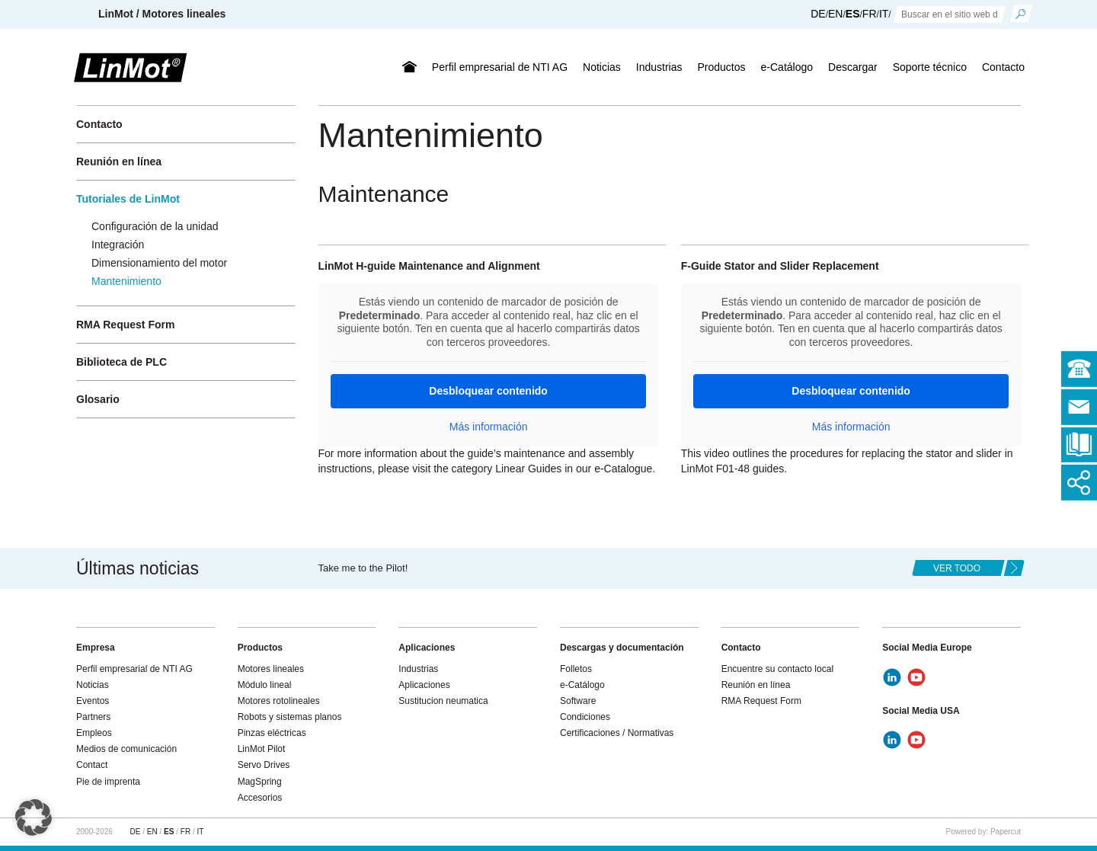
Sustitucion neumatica (443, 701)
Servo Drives (264, 765)
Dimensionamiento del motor (159, 263)
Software (578, 701)
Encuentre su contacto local (777, 669)
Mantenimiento (126, 281)
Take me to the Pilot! (363, 568)
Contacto (1003, 67)
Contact (91, 765)
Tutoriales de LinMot (128, 199)
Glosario (98, 399)
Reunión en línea (119, 161)
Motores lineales (271, 669)
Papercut (1005, 831)
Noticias (602, 67)
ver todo (956, 568)
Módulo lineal (265, 685)
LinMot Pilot (262, 749)
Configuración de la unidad (155, 226)
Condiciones (585, 717)
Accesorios (260, 797)
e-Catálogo (787, 67)
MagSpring (260, 781)
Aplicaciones (423, 685)
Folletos (576, 669)
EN (835, 14)
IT (883, 14)
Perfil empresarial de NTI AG (500, 67)
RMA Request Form (125, 324)
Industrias (659, 67)
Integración (117, 244)
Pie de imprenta (108, 781)
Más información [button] (488, 427)
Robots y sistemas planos (290, 717)
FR (869, 14)
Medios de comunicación (126, 749)
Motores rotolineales (279, 701)
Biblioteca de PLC (121, 362)
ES (853, 14)
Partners (93, 717)
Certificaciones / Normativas (616, 733)
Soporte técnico (930, 67)
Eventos (92, 701)
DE (818, 14)
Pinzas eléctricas (272, 733)
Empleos (94, 733)
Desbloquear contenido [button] (488, 391)
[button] (33, 817)
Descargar (853, 67)
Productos (722, 67)
